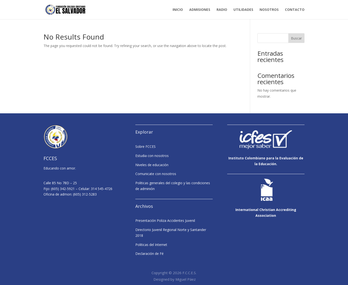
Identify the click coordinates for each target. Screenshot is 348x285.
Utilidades (243, 10)
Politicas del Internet (151, 244)
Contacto (294, 10)
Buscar (296, 38)
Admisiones (199, 10)
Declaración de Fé (149, 253)
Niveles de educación (151, 165)
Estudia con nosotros (152, 155)
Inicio (178, 10)
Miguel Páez (185, 279)
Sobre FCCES (145, 146)
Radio (222, 10)
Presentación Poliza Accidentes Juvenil (165, 220)
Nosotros (269, 10)
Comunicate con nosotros (155, 173)
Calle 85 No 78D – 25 (60, 183)
